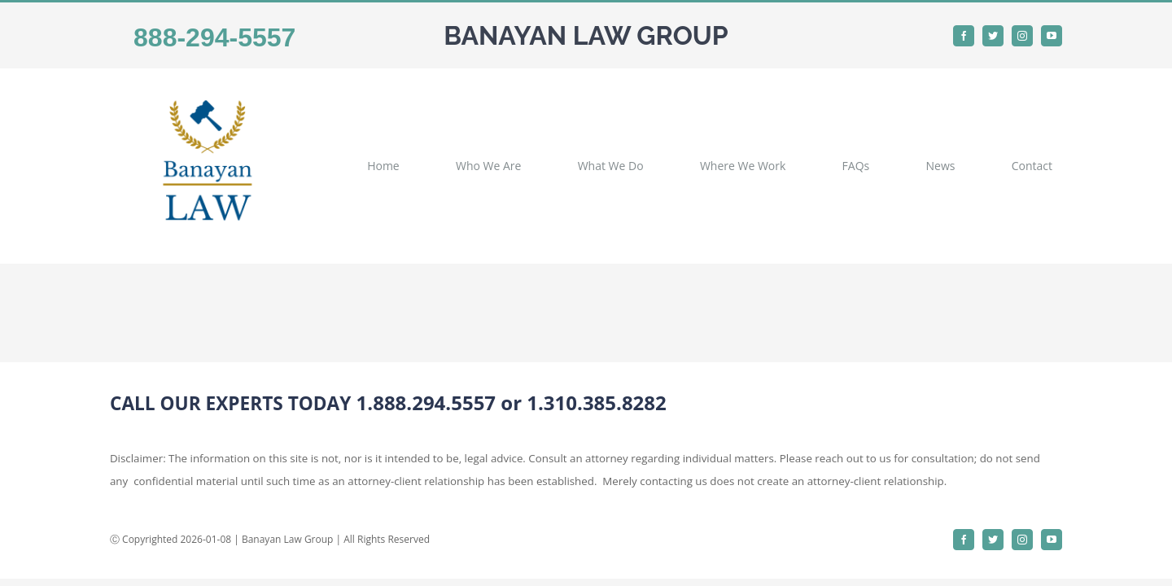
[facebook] (963, 35)
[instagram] (1022, 35)
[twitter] (993, 35)
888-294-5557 (214, 37)
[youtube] (1051, 35)
